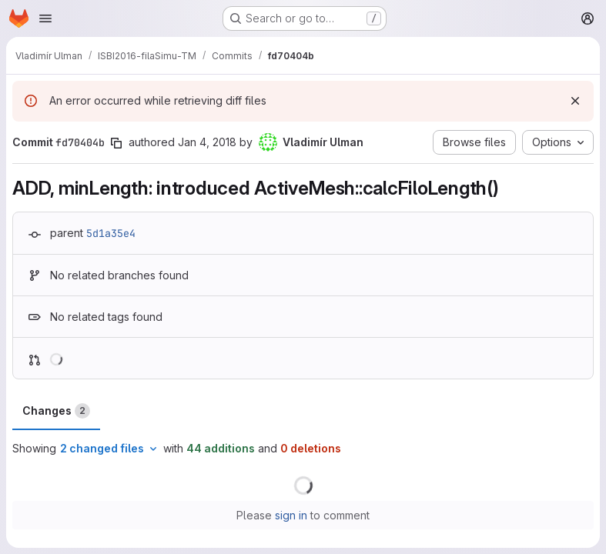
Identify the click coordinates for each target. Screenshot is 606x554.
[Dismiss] (575, 101)
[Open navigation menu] (45, 18)
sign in (291, 515)
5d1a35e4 (111, 233)
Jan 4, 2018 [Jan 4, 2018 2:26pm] (207, 142)
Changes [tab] (56, 411)
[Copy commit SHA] (116, 143)
